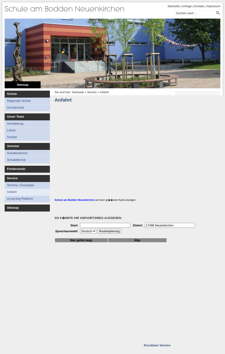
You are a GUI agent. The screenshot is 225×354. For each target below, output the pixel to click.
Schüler (12, 137)
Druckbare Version (157, 345)
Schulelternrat (16, 160)
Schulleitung (15, 123)
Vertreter (13, 146)
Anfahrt (12, 192)
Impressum (213, 6)
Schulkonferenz (17, 153)
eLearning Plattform (20, 198)
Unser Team (15, 116)
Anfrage (187, 6)
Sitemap (23, 84)
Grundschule (15, 107)
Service (12, 178)
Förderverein (16, 169)
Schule (12, 94)
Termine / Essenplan (20, 185)
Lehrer (11, 130)
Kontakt (199, 6)
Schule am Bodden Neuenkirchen (74, 200)
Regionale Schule (19, 101)
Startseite (173, 6)
